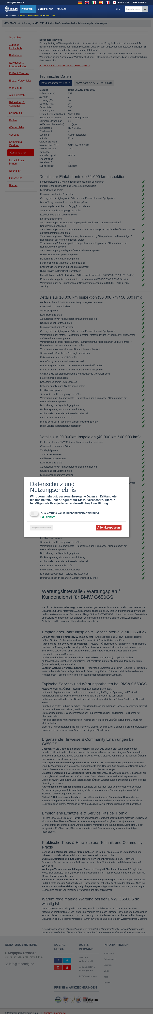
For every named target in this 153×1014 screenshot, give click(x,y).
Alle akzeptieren (108, 527)
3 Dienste (47, 517)
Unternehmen (45, 9)
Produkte (28, 9)
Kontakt (61, 9)
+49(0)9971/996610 (15, 2)
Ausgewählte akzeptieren (41, 528)
